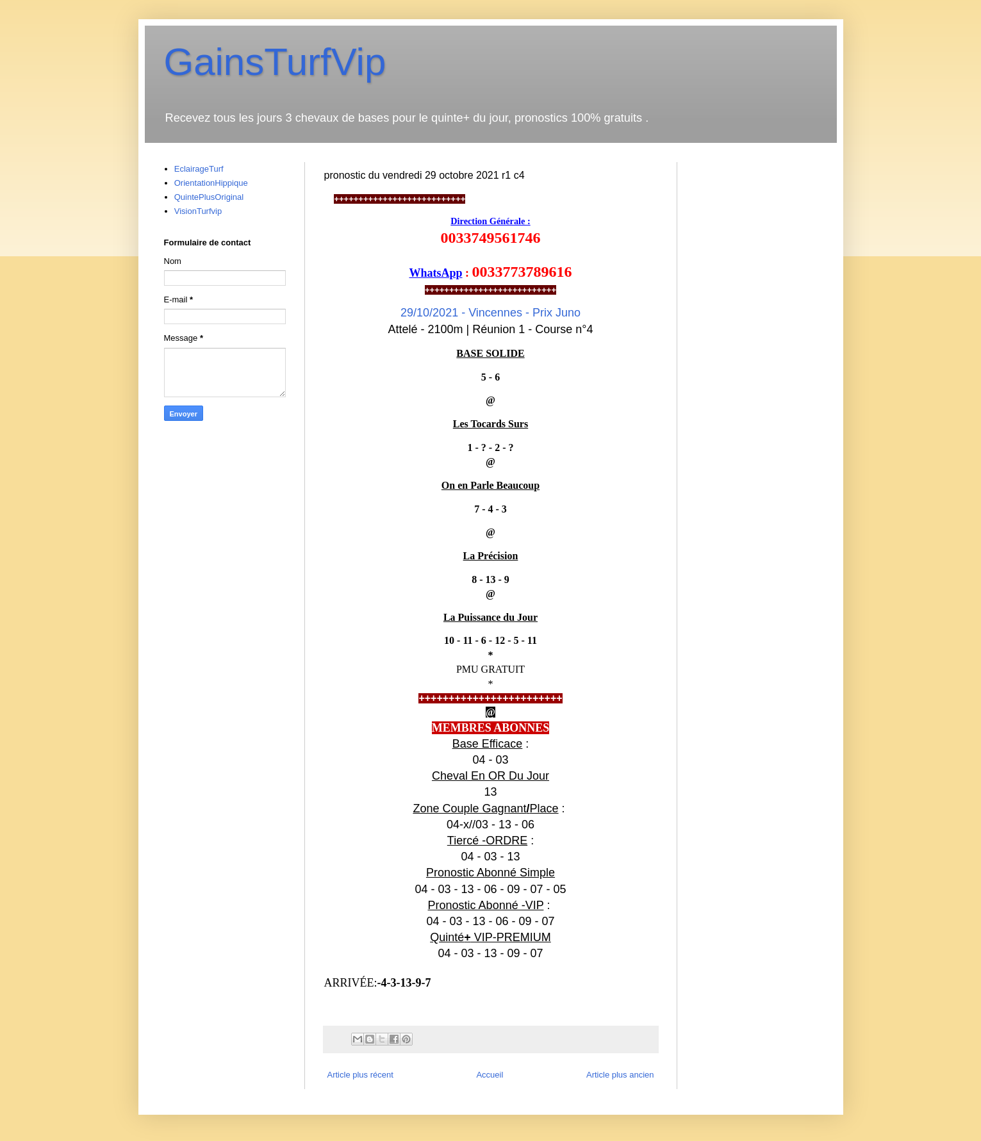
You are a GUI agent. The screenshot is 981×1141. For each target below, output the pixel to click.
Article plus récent (360, 1074)
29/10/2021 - (490, 312)
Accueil (489, 1074)
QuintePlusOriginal (208, 197)
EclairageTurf (199, 169)
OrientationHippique (211, 183)
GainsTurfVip (275, 61)
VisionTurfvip (198, 211)
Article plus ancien (620, 1074)
